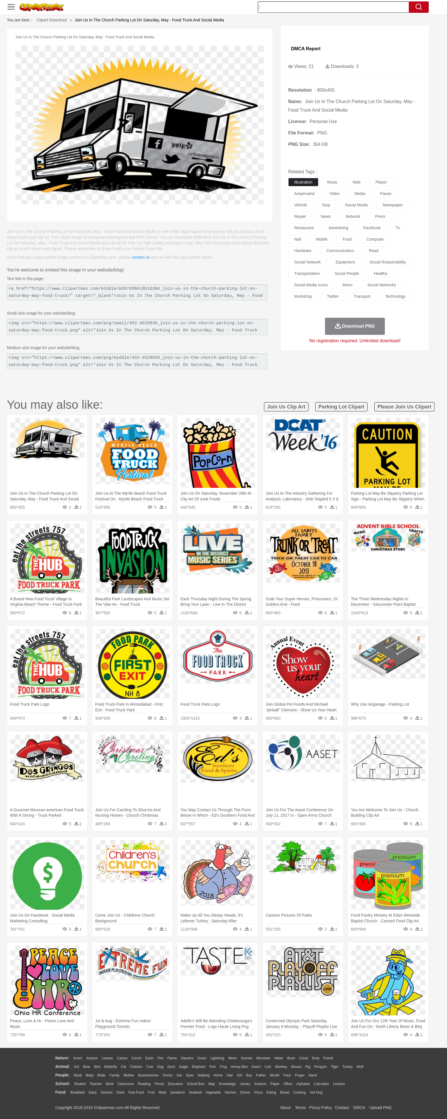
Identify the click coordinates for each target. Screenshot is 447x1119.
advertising (338, 228)
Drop (315, 1058)
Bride (101, 1075)
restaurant (304, 228)
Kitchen (230, 1092)
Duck (171, 1067)
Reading (144, 1084)
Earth (149, 1058)
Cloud (303, 1058)
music (332, 182)
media (359, 193)
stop (326, 205)
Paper (274, 1084)
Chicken (136, 1067)
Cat (123, 1067)
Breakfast (77, 1092)
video (335, 193)
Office (287, 1084)
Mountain (263, 1058)
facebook (372, 228)
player (381, 182)
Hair (230, 1075)
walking (204, 1075)
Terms (300, 1107)
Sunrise (247, 1058)
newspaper (393, 205)
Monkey (281, 1067)
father (261, 1075)
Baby (90, 1075)
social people (347, 273)
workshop (303, 296)
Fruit (151, 1092)
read (373, 250)
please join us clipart (404, 407)
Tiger (334, 1067)
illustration (303, 182)
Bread (284, 1092)
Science (260, 1084)
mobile (322, 239)
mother (128, 1075)
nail (297, 239)
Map (211, 1084)
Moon (232, 1058)
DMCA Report (305, 48)
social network (307, 262)
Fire (160, 1058)
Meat (162, 1092)
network (353, 216)
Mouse (296, 1067)
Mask (78, 1075)
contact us (141, 257)
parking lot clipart (341, 407)
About (285, 1107)
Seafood (195, 1092)
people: (62, 1075)
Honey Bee (239, 1067)
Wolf (360, 1067)
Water (278, 1058)
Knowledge (227, 1084)
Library (245, 1084)
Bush (291, 1058)
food (346, 239)
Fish (212, 1067)
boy (249, 1075)
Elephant (198, 1067)
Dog (160, 1067)
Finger (299, 1075)
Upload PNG (380, 1107)
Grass (201, 1058)
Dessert (106, 1092)
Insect (256, 1067)
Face (287, 1075)
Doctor (168, 1075)
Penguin (320, 1067)
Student (80, 1084)
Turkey (347, 1067)
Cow (149, 1067)
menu (348, 285)
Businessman (148, 1075)
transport (361, 296)
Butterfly (110, 1067)
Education (175, 1084)
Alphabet (303, 1084)
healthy (380, 273)
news (326, 216)
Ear (179, 1075)
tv (397, 228)
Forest (328, 1058)
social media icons (311, 285)
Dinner (245, 1092)
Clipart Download (51, 20)
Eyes (190, 1075)
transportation (307, 273)
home (218, 1075)
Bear (86, 1067)
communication (340, 250)
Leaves (107, 1058)
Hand (312, 1075)
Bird (97, 1067)
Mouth (274, 1075)
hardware (303, 250)
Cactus (122, 1058)
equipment (345, 262)
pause (385, 193)
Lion (268, 1067)
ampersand (304, 193)
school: (62, 1083)
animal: (62, 1066)
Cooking (299, 1092)
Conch (136, 1058)
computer (375, 239)
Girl (239, 1075)
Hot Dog (316, 1092)
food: (60, 1092)
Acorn (77, 1058)
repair (300, 216)
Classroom (125, 1084)
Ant (76, 1067)
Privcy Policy (320, 1107)
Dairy (93, 1092)
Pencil (159, 1084)
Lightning (217, 1058)
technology (395, 296)
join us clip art (286, 407)
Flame (172, 1058)
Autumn (92, 1058)
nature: (62, 1058)
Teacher (96, 1084)
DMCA (359, 1107)
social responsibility (387, 262)
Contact (342, 1107)
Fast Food (136, 1092)
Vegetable (213, 1092)
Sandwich (177, 1092)
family (114, 1075)
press (380, 216)
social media (356, 205)
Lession (339, 1084)
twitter (333, 296)
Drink (121, 1092)
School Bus (195, 1084)
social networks (381, 285)
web (356, 182)
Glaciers (187, 1058)
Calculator (321, 1084)
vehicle (300, 205)
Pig (307, 1067)
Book (109, 1084)
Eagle (183, 1067)
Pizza (258, 1092)
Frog (223, 1067)
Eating (271, 1092)
